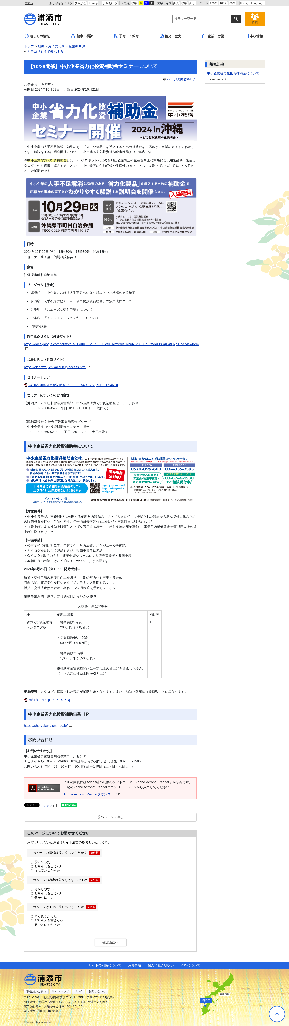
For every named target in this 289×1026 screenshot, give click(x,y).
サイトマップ (60, 991)
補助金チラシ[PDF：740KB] (49, 700)
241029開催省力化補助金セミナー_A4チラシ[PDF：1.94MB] (73, 385)
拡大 (176, 3)
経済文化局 (56, 46)
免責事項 (134, 965)
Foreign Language (252, 3)
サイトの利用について (105, 965)
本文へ (29, 3)
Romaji (93, 3)
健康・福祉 (82, 36)
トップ (29, 46)
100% (223, 3)
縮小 (192, 3)
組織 (41, 46)
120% (213, 3)
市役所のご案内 (36, 991)
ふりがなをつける (60, 3)
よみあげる (110, 3)
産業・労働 (213, 36)
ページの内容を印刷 (180, 79)
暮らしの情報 (37, 36)
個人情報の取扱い (161, 965)
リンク (78, 991)
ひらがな (80, 3)
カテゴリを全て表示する (45, 51)
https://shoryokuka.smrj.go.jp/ (48, 725)
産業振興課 (77, 46)
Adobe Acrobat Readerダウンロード (92, 794)
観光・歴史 (170, 36)
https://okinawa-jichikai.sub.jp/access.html (57, 367)
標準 (134, 3)
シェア (50, 806)
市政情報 (254, 36)
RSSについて (190, 965)
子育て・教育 (126, 35)
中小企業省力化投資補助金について (233, 73)
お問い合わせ (97, 991)
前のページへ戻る (110, 817)
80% (232, 3)
